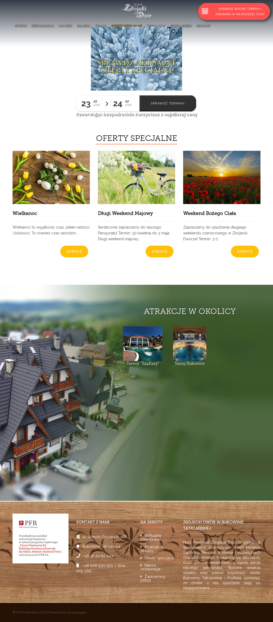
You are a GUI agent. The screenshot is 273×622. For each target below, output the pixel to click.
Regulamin (156, 26)
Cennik (100, 26)
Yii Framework (76, 612)
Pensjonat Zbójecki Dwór (215, 542)
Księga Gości (181, 26)
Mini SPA (65, 26)
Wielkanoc (25, 213)
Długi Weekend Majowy (125, 213)
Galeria (83, 26)
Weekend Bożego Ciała (209, 213)
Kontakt (203, 26)
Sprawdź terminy (168, 103)
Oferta (21, 26)
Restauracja (42, 26)
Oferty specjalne (126, 26)
